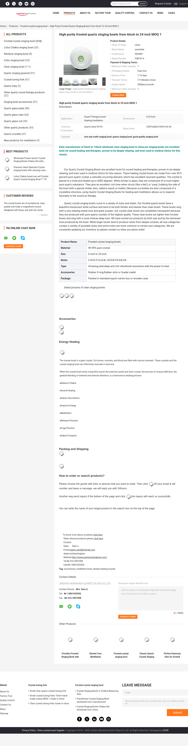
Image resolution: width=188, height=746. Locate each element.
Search (143, 4)
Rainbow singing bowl (16, 53)
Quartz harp (10, 85)
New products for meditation (20, 140)
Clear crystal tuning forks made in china (49, 703)
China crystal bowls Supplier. (51, 730)
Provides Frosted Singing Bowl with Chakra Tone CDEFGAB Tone (70, 655)
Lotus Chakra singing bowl (18, 47)
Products (69, 13)
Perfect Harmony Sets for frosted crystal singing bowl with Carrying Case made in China (172, 655)
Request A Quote (163, 3)
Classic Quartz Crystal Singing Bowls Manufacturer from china (146, 655)
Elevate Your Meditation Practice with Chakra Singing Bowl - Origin (95, 655)
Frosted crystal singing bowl (33, 26)
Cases (171, 13)
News (160, 13)
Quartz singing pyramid (17, 73)
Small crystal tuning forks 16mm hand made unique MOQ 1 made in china (48, 697)
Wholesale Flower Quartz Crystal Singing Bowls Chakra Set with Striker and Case (29, 161)
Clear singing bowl (14, 66)
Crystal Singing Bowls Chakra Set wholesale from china (93, 708)
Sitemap (4, 713)
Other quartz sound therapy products (24, 92)
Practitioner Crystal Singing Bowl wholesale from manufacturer (93, 700)
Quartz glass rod (13, 121)
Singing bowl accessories (18, 101)
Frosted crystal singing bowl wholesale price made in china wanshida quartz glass (121, 655)
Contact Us (145, 13)
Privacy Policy (28, 730)
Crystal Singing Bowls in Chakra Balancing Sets (97, 692)
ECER (165, 730)
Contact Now (118, 95)
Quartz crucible (12, 134)
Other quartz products (16, 127)
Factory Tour (103, 13)
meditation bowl (84, 569)
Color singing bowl (14, 60)
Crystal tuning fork (14, 79)
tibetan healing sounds (104, 569)
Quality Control (125, 13)
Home (56, 13)
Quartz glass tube (14, 114)
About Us (85, 13)
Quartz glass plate (14, 108)
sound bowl (69, 569)
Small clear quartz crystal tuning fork (48, 691)
